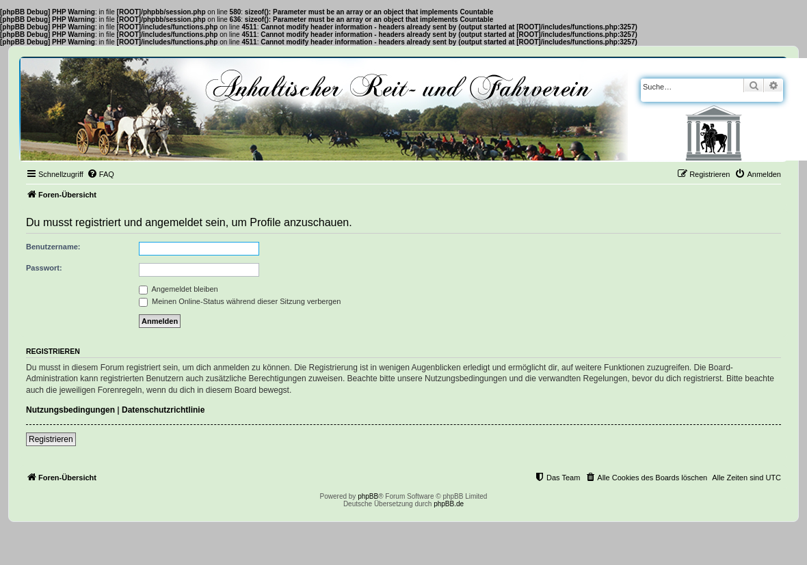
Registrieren (51, 439)
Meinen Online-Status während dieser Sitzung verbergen (240, 301)
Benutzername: (53, 247)
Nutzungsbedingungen (70, 410)
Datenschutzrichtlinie (163, 410)
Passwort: (44, 268)
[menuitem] (100, 174)
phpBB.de (449, 504)
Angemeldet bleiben (178, 289)
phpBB (368, 496)
